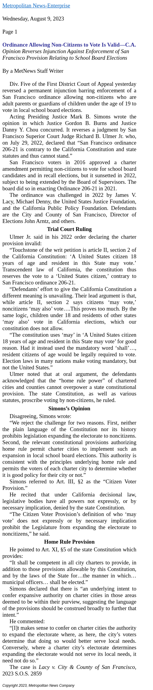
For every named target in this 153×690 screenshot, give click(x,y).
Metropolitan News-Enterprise (36, 5)
